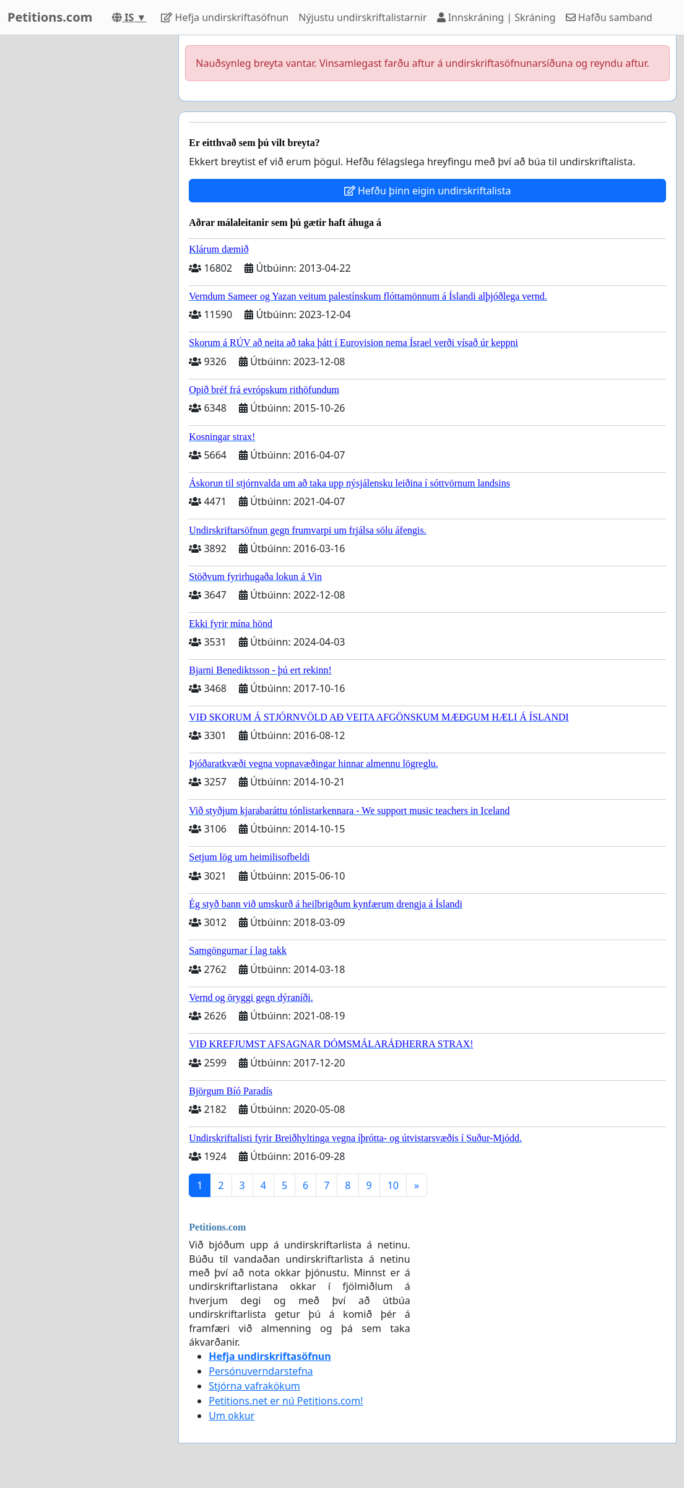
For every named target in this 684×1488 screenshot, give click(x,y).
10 (393, 1185)
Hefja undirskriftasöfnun (224, 17)
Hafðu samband (609, 17)
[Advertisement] (85, 221)
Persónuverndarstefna (261, 1371)
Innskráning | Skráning (496, 17)
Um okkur (231, 1415)
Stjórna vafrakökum (254, 1386)
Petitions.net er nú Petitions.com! (286, 1401)
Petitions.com (49, 17)
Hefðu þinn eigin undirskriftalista (427, 190)
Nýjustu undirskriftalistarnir (362, 17)
